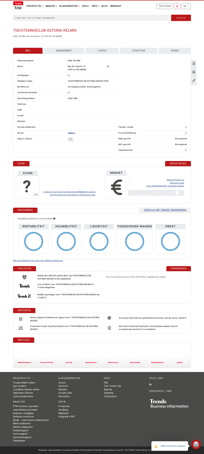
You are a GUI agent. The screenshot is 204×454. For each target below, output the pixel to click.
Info (27, 50)
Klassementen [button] (68, 6)
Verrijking (63, 409)
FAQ (106, 382)
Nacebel (62, 389)
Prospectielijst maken (24, 382)
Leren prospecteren (23, 396)
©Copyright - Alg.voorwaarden (50, 450)
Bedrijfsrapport (21, 430)
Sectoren (63, 386)
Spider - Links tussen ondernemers (31, 420)
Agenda (108, 389)
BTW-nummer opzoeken (26, 406)
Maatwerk (63, 413)
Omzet (62, 382)
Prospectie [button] (33, 6)
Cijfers (102, 50)
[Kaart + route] (108, 66)
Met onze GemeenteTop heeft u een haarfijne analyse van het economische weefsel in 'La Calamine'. (148, 327)
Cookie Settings (142, 450)
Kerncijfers (64, 396)
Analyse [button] (50, 6)
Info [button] (94, 6)
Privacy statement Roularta (91, 450)
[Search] (92, 18)
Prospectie (64, 406)
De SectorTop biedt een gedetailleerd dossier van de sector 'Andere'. (153, 318)
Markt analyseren (22, 423)
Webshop (115, 6)
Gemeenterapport (22, 437)
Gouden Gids (65, 393)
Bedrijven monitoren (23, 416)
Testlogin (165, 6)
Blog (105, 6)
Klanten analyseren (23, 427)
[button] (70, 139)
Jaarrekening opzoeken (25, 409)
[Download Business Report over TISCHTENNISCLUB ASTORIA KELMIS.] (194, 64)
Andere (71, 133)
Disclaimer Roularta (71, 450)
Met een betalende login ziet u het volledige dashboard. (38, 260)
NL (185, 6)
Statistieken (19, 440)
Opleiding (108, 393)
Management (64, 50)
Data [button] (85, 6)
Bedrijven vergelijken (23, 413)
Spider (175, 50)
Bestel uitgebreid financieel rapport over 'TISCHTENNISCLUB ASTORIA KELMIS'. (64, 319)
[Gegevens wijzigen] (193, 81)
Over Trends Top (112, 386)
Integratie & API (66, 416)
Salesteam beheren (23, 393)
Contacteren (110, 396)
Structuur (138, 50)
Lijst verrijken (19, 386)
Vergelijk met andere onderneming (165, 210)
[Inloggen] (177, 6)
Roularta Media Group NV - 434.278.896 (119, 450)
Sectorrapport (20, 434)
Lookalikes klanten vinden (26, 389)
